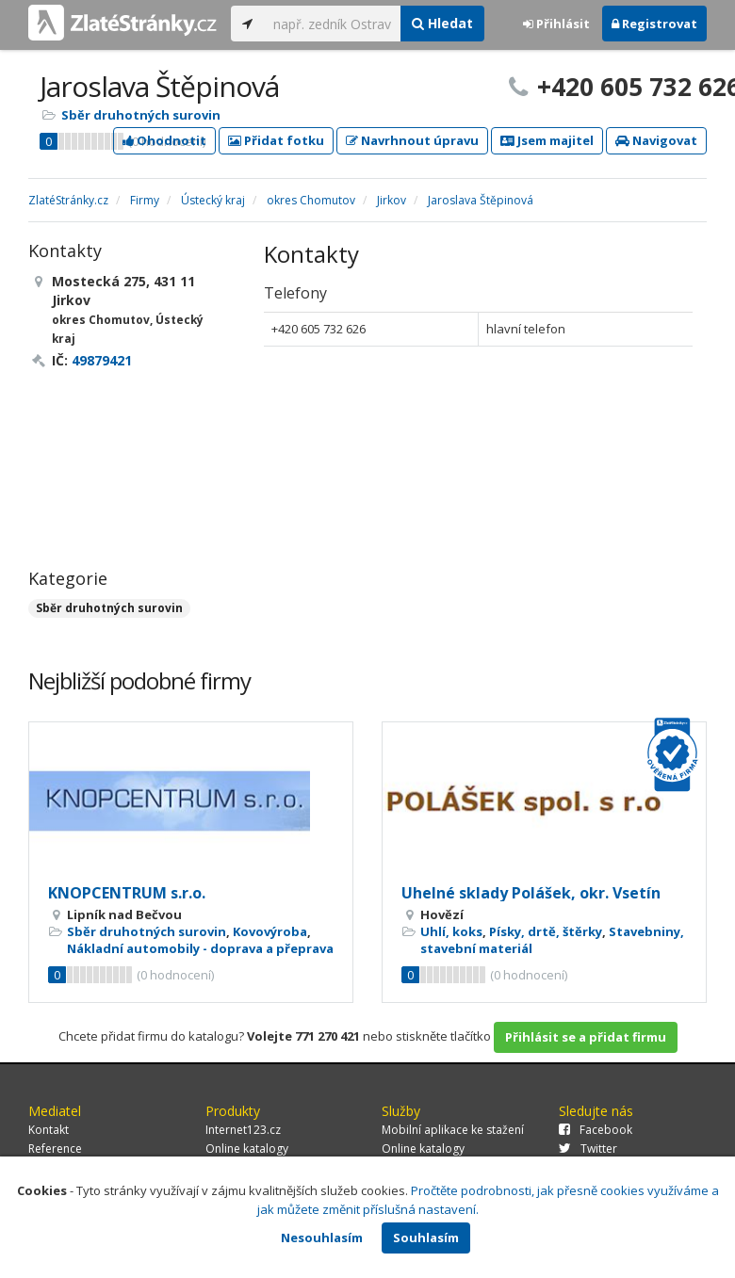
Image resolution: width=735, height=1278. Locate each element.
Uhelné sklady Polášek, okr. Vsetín (531, 892)
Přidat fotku (276, 140)
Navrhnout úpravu (412, 140)
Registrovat (654, 23)
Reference (55, 1148)
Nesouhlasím (322, 1237)
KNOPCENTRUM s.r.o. (126, 892)
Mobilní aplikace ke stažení (453, 1130)
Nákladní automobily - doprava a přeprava (200, 948)
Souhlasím (426, 1237)
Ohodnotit (164, 140)
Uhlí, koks (451, 931)
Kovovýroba (270, 931)
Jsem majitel (547, 140)
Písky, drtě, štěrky (545, 931)
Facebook (595, 1130)
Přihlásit (556, 23)
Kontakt (48, 1130)
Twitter (588, 1148)
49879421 (102, 360)
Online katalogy (246, 1148)
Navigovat (656, 140)
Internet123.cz (243, 1130)
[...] (332, 23)
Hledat (442, 23)
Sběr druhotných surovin (140, 114)
